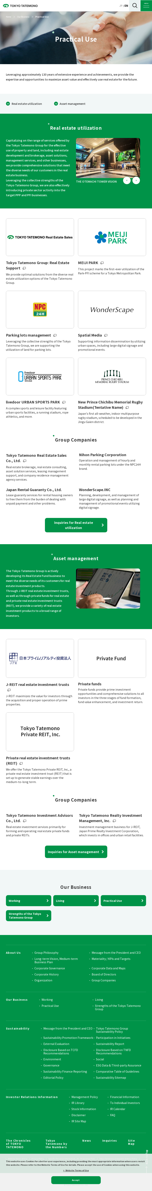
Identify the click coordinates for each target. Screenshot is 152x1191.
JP (121, 6)
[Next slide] (136, 180)
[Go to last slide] (127, 180)
